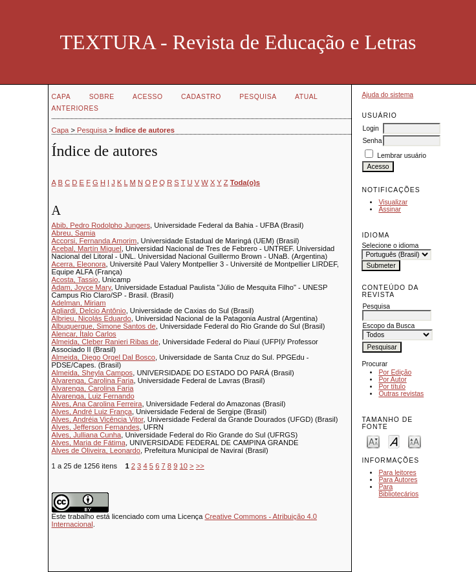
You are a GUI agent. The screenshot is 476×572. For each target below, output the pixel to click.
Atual (306, 96)
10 (184, 466)
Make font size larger (414, 441)
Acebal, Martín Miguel (87, 248)
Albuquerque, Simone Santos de (104, 326)
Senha (372, 140)
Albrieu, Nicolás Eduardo (91, 318)
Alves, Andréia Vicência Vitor (98, 419)
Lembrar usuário (401, 155)
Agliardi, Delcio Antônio (89, 310)
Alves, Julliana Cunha (87, 435)
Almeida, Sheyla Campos (92, 373)
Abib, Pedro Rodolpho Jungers (101, 225)
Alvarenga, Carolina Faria (93, 380)
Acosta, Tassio (75, 279)
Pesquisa (257, 96)
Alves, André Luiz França (92, 411)
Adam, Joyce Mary (81, 287)
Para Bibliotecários (398, 490)
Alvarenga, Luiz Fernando (93, 396)
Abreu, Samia (74, 233)
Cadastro (201, 96)
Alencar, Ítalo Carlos (84, 334)
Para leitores (397, 472)
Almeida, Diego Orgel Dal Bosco (103, 357)
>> (200, 466)
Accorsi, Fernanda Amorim (94, 241)
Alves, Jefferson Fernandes (96, 427)
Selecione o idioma (390, 245)
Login (370, 128)
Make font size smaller (373, 441)
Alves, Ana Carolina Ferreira (97, 404)
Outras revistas (401, 393)
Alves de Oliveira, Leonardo (96, 450)
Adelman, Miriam (79, 303)
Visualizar (392, 202)
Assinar (389, 209)
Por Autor (392, 379)
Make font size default (393, 441)
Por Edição (394, 372)
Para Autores (397, 479)
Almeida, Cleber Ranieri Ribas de (105, 342)
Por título (392, 386)
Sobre (101, 96)
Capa (61, 96)
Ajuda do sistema (387, 94)
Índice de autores (145, 130)
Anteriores (75, 108)
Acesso (147, 96)
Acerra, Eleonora (79, 264)
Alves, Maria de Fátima (88, 442)
